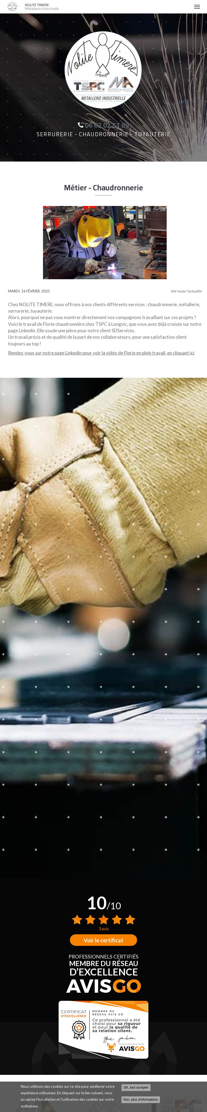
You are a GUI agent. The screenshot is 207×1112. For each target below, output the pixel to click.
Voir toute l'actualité (186, 291)
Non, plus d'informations (141, 1099)
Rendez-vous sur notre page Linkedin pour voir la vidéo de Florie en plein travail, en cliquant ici (101, 353)
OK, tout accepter (136, 1087)
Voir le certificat (103, 940)
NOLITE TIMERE (106, 7)
